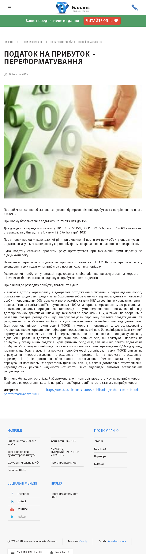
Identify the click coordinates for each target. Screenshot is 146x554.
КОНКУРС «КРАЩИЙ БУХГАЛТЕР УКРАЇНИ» (65, 452)
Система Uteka (17, 470)
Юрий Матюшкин (117, 541)
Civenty (83, 541)
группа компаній (73, 7)
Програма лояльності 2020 (64, 496)
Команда (100, 448)
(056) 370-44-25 (134, 7)
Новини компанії (32, 42)
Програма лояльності (64, 462)
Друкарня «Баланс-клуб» (23, 462)
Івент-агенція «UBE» (63, 441)
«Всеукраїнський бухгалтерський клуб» (22, 454)
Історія (98, 441)
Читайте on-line (102, 21)
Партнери (100, 456)
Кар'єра (99, 463)
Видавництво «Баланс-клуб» (22, 443)
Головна (8, 42)
